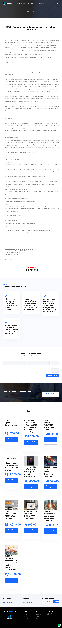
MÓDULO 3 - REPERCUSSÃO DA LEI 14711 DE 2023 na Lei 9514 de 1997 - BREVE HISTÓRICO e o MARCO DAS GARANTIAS (31, 304)
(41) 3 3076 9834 (8, 602)
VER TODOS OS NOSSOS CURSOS (50, 394)
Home (27, 4)
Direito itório (16, 3)
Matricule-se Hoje (12, 439)
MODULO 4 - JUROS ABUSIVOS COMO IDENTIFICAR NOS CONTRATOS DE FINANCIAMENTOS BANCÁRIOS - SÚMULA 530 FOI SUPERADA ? (50, 305)
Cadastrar (57, 601)
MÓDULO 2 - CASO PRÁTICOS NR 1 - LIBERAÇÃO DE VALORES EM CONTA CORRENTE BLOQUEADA (11, 304)
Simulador (50, 4)
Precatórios (39, 4)
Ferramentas (33, 4)
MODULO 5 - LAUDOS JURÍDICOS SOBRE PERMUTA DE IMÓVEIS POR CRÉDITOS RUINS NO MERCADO (11, 330)
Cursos (45, 4)
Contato (55, 4)
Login (37, 619)
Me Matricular (52, 375)
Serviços (26, 616)
